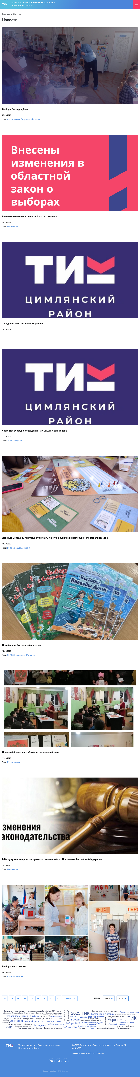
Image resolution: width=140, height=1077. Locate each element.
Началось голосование (23, 1026)
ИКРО (95, 1017)
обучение (7, 1019)
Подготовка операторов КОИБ (125, 1015)
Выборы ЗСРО (70, 1027)
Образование (18, 655)
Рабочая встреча (126, 1023)
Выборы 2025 (54, 1021)
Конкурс (82, 1028)
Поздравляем (12, 1016)
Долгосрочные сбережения (53, 1028)
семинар (6, 1020)
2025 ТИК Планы (64, 1015)
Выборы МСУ (50, 1011)
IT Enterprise (63, 1071)
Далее (68, 998)
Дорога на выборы (30, 1016)
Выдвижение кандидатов (93, 1023)
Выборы (75, 1020)
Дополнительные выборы (36, 1011)
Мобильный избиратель (105, 1028)
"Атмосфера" (68, 1014)
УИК (9, 1027)
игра (68, 1020)
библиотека (130, 1026)
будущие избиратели (30, 119)
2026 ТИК (74, 1017)
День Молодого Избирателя (89, 1026)
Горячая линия (97, 1011)
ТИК (132, 1018)
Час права (17, 1018)
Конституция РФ (28, 1019)
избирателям (6, 1013)
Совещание (8, 1011)
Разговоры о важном (123, 1028)
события (120, 1026)
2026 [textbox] (121, 998)
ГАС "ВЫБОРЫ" (45, 1017)
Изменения (12, 226)
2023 (9, 440)
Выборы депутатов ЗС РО (44, 1018)
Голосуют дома (93, 1018)
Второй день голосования (52, 1015)
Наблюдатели (27, 1024)
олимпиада (6, 1022)
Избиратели (106, 1021)
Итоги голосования (111, 1011)
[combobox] (109, 998)
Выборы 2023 (72, 1023)
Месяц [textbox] (108, 998)
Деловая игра (40, 1013)
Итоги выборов (29, 1013)
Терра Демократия (21, 548)
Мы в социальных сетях (26, 1028)
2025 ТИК (80, 1013)
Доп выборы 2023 (33, 1021)
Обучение (30, 655)
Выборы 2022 (56, 1017)
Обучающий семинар (116, 1024)
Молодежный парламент (116, 1017)
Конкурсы (39, 1028)
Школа (91, 1028)
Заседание (17, 440)
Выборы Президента (55, 1024)
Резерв (101, 1017)
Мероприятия (13, 119)
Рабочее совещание (14, 1024)
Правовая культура (129, 1012)
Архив (59, 1011)
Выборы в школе (15, 976)
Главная (6, 14)
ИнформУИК (97, 1020)
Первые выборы (17, 1013)
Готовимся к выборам (102, 1014)
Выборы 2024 (86, 1017)
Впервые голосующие (54, 1013)
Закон (60, 1018)
